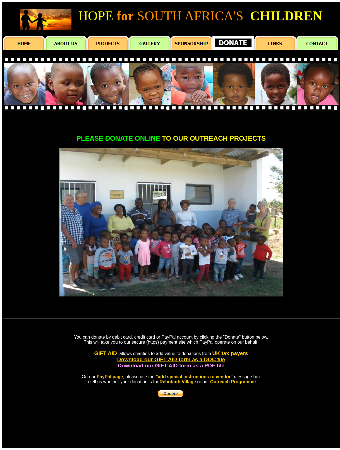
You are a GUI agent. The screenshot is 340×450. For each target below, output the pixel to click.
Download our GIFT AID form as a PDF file (171, 365)
